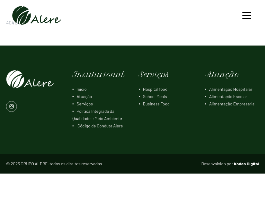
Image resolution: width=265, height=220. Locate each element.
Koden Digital (246, 163)
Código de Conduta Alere (100, 125)
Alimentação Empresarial (232, 103)
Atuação (84, 96)
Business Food (156, 103)
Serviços (85, 103)
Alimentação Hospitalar (230, 89)
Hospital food (155, 89)
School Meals (155, 96)
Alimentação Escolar (228, 96)
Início (82, 89)
